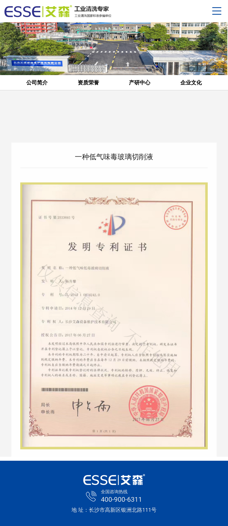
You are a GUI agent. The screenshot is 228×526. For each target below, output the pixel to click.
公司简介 (37, 83)
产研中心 (139, 83)
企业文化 (191, 83)
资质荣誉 (88, 83)
